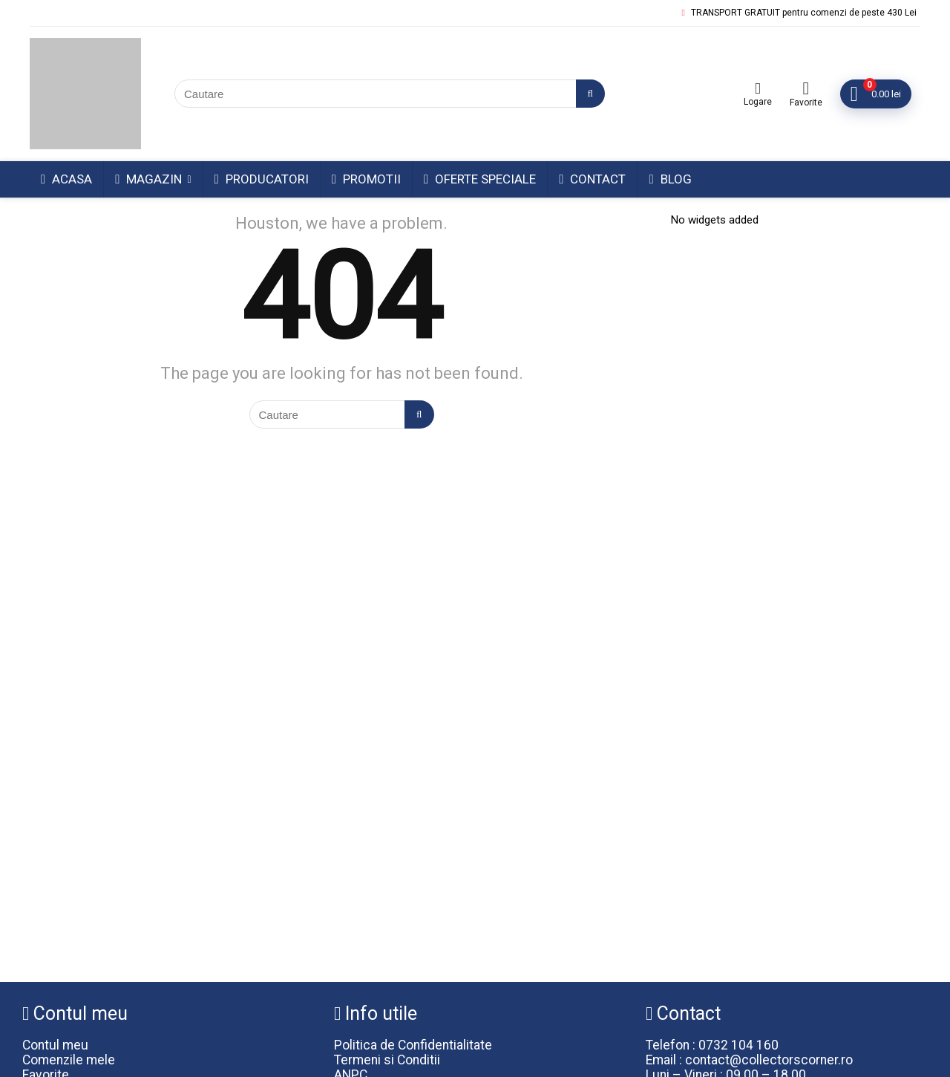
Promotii (366, 179)
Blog (670, 179)
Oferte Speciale (480, 179)
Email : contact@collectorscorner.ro (749, 1059)
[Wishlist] (805, 88)
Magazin (148, 179)
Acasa (66, 179)
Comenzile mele (68, 1059)
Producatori (261, 179)
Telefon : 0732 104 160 (712, 1045)
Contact (592, 179)
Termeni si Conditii (387, 1059)
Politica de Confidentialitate (413, 1045)
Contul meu (55, 1045)
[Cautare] (590, 93)
